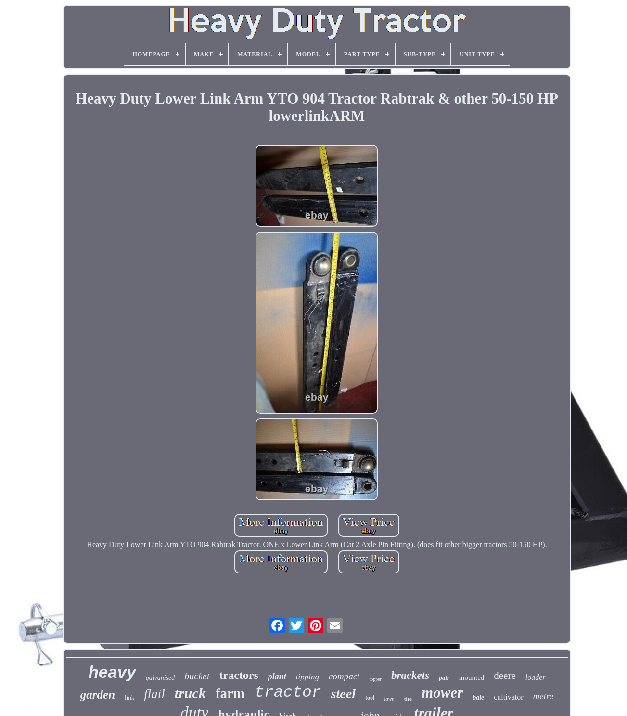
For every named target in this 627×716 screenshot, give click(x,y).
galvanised (160, 677)
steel (343, 693)
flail (154, 694)
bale (478, 697)
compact (344, 676)
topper (375, 679)
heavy (112, 672)
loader (535, 677)
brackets (410, 675)
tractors (238, 675)
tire (408, 699)
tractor (288, 693)
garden (97, 694)
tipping (307, 676)
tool (369, 697)
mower (442, 692)
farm (230, 693)
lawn (389, 699)
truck (190, 693)
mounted (472, 677)
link (129, 697)
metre (543, 696)
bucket (196, 676)
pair (444, 677)
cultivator (508, 697)
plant (277, 676)
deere (504, 675)
